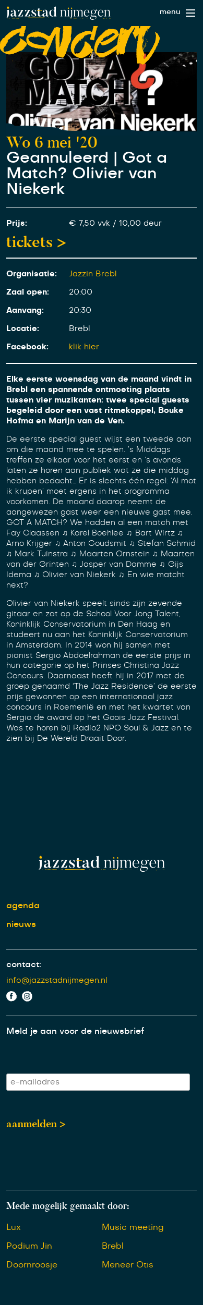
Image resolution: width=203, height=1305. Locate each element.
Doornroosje (31, 1265)
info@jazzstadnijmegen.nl (57, 980)
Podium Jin (29, 1246)
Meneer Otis (127, 1265)
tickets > (36, 241)
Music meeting (133, 1227)
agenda (23, 905)
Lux (13, 1227)
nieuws (21, 924)
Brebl (113, 1246)
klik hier (84, 347)
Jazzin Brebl (93, 274)
